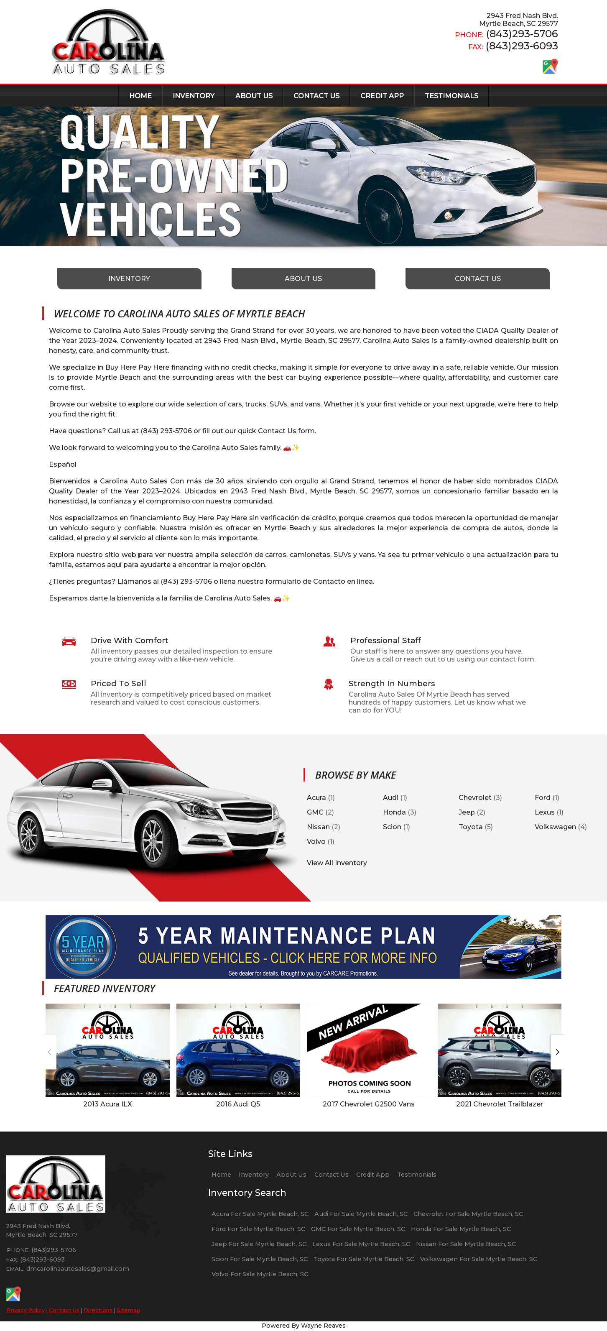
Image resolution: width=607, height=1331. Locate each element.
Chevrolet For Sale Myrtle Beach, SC (468, 1214)
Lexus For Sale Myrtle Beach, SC (361, 1244)
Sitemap (128, 1310)
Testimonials (416, 1174)
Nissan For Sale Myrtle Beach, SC (466, 1244)
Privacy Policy (26, 1310)
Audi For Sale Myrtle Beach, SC (361, 1214)
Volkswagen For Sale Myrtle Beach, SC (478, 1259)
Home (221, 1174)
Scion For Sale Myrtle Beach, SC (260, 1259)
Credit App (373, 1174)
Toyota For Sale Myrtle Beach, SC (364, 1259)
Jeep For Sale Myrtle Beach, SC (259, 1244)
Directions (98, 1310)
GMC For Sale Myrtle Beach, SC (358, 1229)
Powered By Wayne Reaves (304, 1325)
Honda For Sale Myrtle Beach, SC (461, 1229)
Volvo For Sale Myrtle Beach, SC (260, 1274)
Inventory (254, 1174)
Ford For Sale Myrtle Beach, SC (258, 1229)
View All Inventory (337, 863)
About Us (291, 1174)
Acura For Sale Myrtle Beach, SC (260, 1214)
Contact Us (64, 1310)
